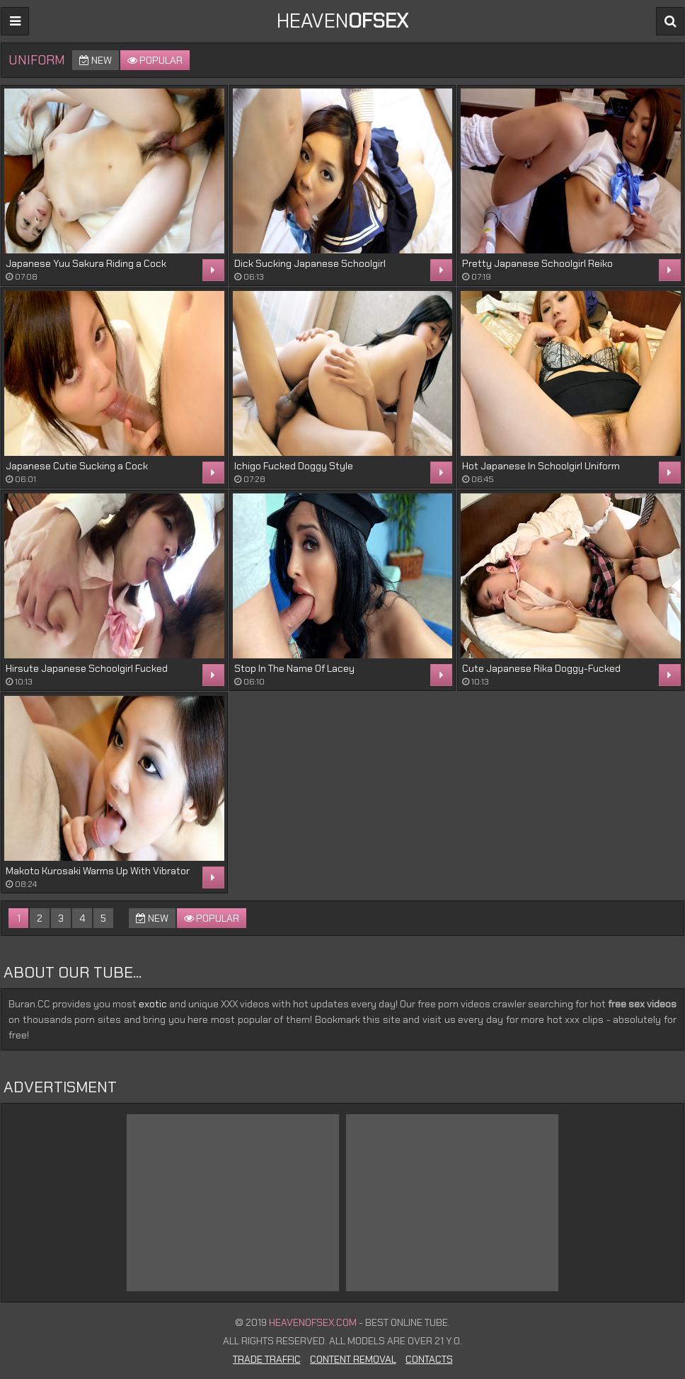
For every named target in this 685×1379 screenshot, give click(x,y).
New (95, 60)
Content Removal (353, 1359)
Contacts (429, 1359)
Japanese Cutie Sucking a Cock (77, 465)
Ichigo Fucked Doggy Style (293, 465)
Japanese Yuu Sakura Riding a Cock (86, 263)
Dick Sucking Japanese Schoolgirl (310, 263)
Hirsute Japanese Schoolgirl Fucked (87, 668)
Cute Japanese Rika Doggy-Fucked (541, 668)
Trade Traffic (267, 1359)
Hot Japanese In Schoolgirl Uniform (541, 465)
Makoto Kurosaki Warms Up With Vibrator (98, 870)
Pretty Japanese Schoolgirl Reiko (537, 263)
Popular (155, 60)
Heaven (342, 21)
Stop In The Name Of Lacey (294, 668)
